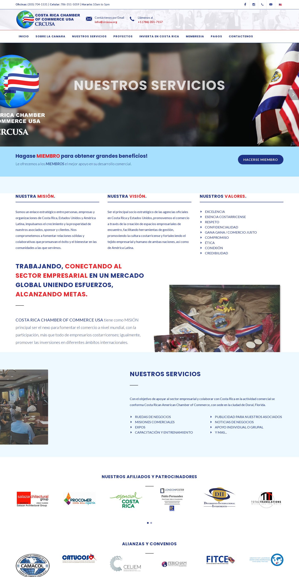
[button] (5, 94)
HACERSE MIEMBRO (260, 159)
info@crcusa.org (106, 22)
